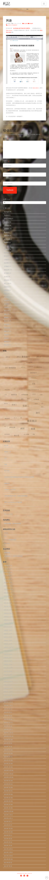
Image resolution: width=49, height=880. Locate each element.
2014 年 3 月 (7, 760)
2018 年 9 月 (7, 654)
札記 (6, 3)
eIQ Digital (6, 211)
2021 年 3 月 (7, 606)
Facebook (6, 215)
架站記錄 (6, 280)
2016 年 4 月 (7, 695)
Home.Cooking (7, 218)
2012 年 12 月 (7, 811)
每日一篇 (6, 283)
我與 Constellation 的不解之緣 (13, 502)
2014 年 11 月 (7, 732)
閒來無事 (30, 23)
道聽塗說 (6, 334)
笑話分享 (6, 310)
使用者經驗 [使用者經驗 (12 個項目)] (24, 394)
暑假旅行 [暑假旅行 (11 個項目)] (7, 418)
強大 (5, 458)
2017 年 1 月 (7, 674)
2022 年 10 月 (7, 589)
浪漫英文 (6, 286)
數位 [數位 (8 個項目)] (42, 406)
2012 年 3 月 (7, 842)
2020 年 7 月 (7, 630)
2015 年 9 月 (7, 709)
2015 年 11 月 (7, 705)
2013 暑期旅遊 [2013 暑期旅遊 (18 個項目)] (10, 368)
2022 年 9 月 (7, 592)
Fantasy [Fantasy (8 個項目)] (33, 377)
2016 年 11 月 (7, 681)
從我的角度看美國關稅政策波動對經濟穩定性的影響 (19, 477)
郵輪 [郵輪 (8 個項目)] (34, 434)
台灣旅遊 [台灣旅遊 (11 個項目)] (36, 399)
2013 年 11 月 (7, 773)
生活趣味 (6, 304)
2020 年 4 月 (7, 637)
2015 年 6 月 (7, 719)
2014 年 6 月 (7, 749)
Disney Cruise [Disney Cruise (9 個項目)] (8, 377)
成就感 (15, 122)
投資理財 (6, 263)
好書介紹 (6, 246)
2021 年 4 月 (7, 603)
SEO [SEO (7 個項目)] (15, 389)
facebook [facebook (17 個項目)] (22, 379)
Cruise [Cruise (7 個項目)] (31, 366)
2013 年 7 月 (7, 787)
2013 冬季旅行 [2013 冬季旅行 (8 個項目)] (18, 362)
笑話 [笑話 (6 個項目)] (5, 426)
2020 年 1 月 (7, 647)
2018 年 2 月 (7, 664)
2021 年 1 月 (7, 610)
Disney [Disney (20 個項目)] (33, 373)
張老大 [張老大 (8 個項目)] (36, 403)
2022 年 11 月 (7, 586)
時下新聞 (6, 273)
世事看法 (6, 222)
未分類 (6, 276)
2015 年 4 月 (7, 726)
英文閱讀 (6, 324)
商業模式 (6, 242)
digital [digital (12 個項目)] (39, 367)
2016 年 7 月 (7, 691)
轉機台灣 (7, 483)
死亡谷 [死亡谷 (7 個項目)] (15, 418)
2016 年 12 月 (7, 678)
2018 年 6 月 (7, 661)
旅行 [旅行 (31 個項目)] (38, 413)
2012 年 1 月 (7, 845)
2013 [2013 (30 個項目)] (38, 357)
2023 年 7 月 (7, 582)
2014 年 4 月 (7, 756)
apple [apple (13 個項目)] (23, 367)
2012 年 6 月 (7, 831)
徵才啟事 (6, 256)
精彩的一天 (7, 451)
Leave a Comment (11, 25)
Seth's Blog (7, 543)
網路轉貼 (6, 317)
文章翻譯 (6, 266)
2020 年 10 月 (7, 620)
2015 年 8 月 (7, 712)
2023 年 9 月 (7, 575)
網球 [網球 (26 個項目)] (22, 428)
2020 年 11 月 (7, 616)
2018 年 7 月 (7, 657)
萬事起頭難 (7, 327)
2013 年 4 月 (7, 797)
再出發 (6, 232)
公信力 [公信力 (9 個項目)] (34, 394)
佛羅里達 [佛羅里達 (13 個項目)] (14, 395)
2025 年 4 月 (7, 572)
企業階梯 (6, 228)
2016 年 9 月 (7, 685)
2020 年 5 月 (7, 633)
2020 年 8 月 (7, 627)
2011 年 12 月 (7, 849)
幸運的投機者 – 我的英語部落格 (12, 523)
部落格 (25, 122)
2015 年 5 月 (7, 722)
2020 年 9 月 (7, 623)
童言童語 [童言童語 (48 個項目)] (32, 421)
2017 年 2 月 (7, 671)
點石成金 (7, 470)
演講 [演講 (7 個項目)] (21, 418)
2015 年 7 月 (7, 715)
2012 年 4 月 (7, 838)
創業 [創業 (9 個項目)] (22, 399)
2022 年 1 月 (7, 599)
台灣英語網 (7, 239)
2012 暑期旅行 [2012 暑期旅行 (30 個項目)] (23, 357)
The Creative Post (8, 514)
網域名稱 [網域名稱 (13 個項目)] (12, 427)
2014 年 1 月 (7, 767)
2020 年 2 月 (7, 644)
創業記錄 (6, 235)
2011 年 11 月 (7, 852)
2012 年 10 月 (7, 818)
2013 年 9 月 (7, 780)
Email (6, 170)
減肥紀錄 (6, 290)
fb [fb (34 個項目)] (33, 383)
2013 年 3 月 (7, 801)
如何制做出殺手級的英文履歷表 (21, 28)
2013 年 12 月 (7, 770)
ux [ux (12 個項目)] (6, 394)
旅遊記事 (6, 269)
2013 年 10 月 (7, 777)
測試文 (6, 293)
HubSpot (6, 533)
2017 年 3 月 (7, 668)
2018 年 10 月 (7, 651)
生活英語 (6, 297)
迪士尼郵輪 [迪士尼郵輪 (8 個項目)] (26, 434)
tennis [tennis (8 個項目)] (21, 389)
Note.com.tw (9, 30)
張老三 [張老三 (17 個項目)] (14, 405)
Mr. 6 (5, 536)
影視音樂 (6, 252)
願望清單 (6, 341)
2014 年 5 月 (7, 753)
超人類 (6, 445)
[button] (44, 4)
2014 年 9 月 (7, 739)
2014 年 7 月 (7, 746)
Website (6, 179)
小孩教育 (6, 249)
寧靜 (5, 464)
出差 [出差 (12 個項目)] (41, 394)
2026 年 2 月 (7, 565)
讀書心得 (6, 331)
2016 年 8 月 (7, 688)
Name (6, 161)
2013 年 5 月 (7, 794)
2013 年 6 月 (7, 790)
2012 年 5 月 (7, 835)
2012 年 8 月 (7, 825)
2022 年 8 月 (7, 596)
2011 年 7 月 (7, 866)
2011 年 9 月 (7, 859)
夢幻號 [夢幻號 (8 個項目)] (6, 403)
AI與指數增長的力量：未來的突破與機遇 (15, 496)
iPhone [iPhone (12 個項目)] (7, 390)
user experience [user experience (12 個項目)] (32, 390)
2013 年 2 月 (7, 804)
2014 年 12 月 (7, 729)
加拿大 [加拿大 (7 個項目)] (28, 398)
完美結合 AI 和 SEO (10, 489)
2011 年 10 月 (7, 855)
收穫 (20, 122)
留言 (5, 139)
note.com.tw (36, 88)
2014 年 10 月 (7, 736)
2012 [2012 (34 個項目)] (8, 357)
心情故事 (6, 259)
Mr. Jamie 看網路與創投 (10, 539)
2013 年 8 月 (7, 784)
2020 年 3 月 (7, 640)
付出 (5, 122)
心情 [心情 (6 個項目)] (42, 403)
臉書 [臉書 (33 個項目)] (33, 429)
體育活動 (6, 345)
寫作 (10, 122)
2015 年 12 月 (7, 702)
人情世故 (6, 225)
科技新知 (6, 307)
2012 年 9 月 (7, 821)
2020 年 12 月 (7, 613)
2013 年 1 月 (7, 808)
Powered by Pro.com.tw (24, 873)
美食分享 (6, 321)
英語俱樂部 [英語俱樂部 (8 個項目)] (7, 434)
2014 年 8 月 (7, 743)
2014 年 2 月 (7, 763)
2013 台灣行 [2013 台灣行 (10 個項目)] (29, 362)
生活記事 (25, 23)
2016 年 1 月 (7, 698)
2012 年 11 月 (7, 814)
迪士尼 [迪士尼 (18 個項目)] (16, 435)
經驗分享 (6, 314)
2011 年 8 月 (7, 862)
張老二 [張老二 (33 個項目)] (26, 406)
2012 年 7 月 (7, 828)
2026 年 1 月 (7, 569)
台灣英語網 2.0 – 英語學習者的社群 (13, 556)
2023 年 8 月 (7, 579)
